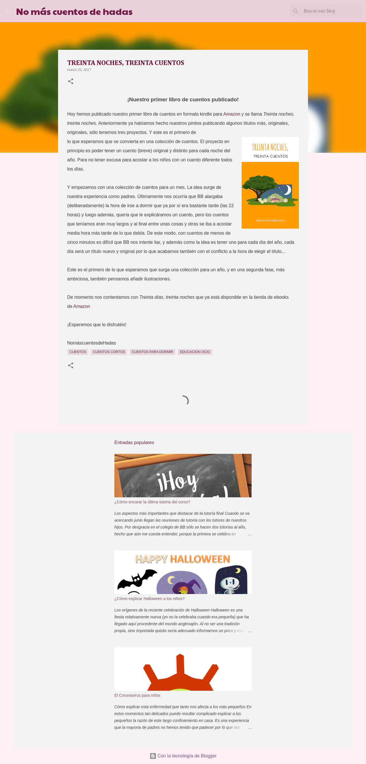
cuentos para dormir (152, 352)
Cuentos (77, 352)
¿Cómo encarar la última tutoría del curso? (152, 502)
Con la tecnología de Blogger (183, 755)
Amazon (231, 114)
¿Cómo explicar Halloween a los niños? (149, 598)
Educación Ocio (195, 352)
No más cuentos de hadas (74, 11)
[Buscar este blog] (331, 11)
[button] (70, 82)
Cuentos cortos (109, 352)
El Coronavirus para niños (137, 695)
